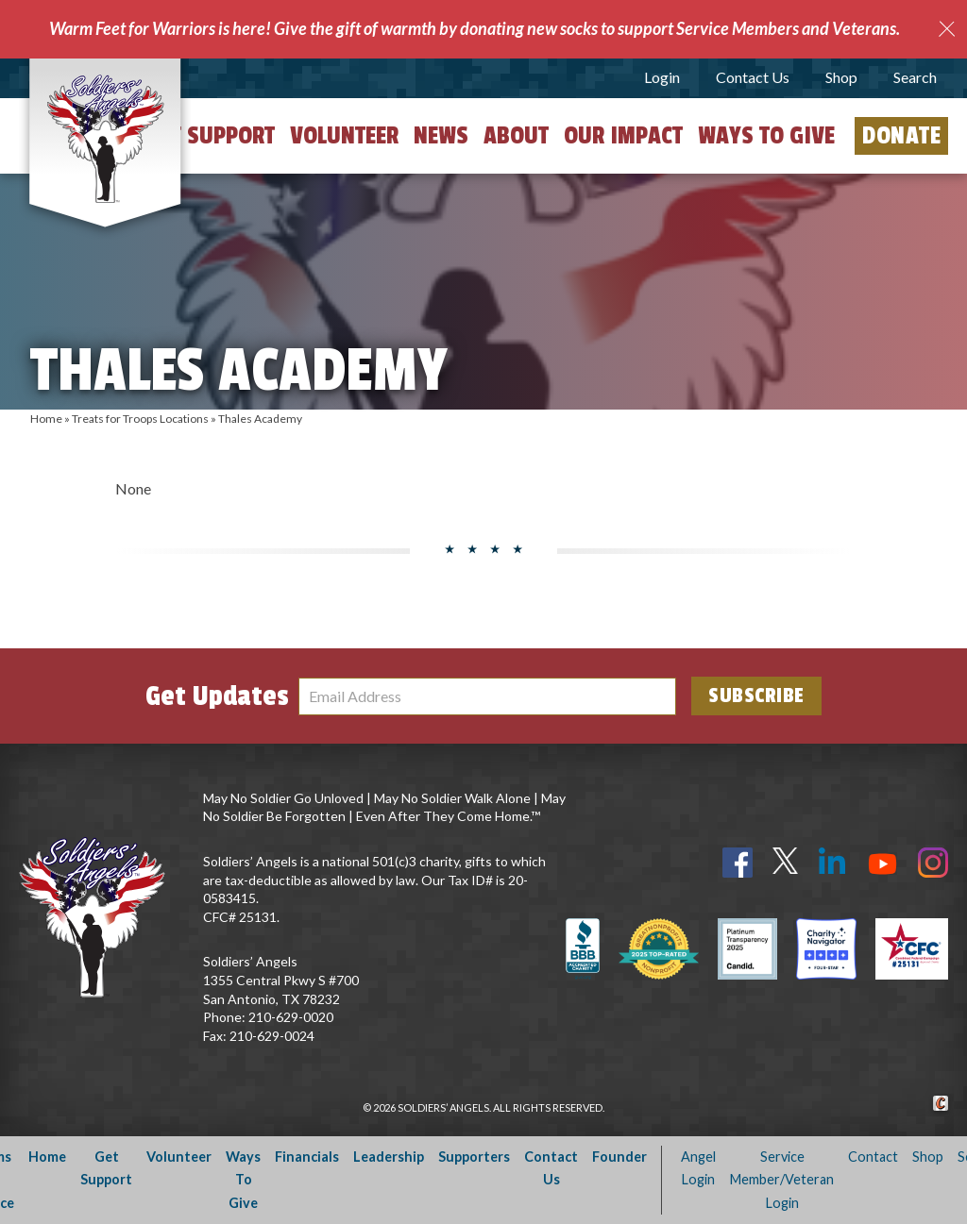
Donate (901, 136)
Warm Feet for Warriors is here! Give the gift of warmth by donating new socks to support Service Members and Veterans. (474, 28)
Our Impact (623, 136)
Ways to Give (766, 136)
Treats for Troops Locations (140, 418)
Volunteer (344, 136)
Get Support (210, 136)
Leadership (388, 1157)
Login (662, 77)
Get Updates (217, 696)
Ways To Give (243, 1180)
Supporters (474, 1157)
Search (915, 77)
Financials (307, 1157)
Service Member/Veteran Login (782, 1180)
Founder (619, 1157)
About (516, 136)
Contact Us (752, 77)
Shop (841, 77)
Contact (873, 1157)
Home (46, 418)
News (441, 136)
